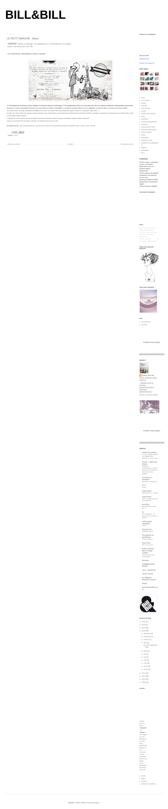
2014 (144, 628)
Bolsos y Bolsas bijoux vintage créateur (148, 551)
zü (143, 512)
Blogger (96, 803)
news (143, 98)
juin (145, 654)
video (143, 116)
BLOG (143, 776)
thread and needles (149, 452)
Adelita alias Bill (148, 375)
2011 (144, 676)
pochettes (144, 119)
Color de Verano (147, 539)
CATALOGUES (146, 132)
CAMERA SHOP (147, 531)
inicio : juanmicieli (149, 570)
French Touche (147, 574)
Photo (144, 487)
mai (145, 657)
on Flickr (144, 325)
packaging (144, 150)
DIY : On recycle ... (148, 545)
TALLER (144, 106)
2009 (144, 682)
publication (145, 138)
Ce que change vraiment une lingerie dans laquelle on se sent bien (150, 456)
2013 (144, 631)
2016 (144, 622)
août (145, 643)
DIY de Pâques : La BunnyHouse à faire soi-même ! (150, 516)
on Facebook (145, 322)
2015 (144, 625)
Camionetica (146, 497)
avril (145, 660)
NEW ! (143, 779)
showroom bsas (146, 140)
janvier (146, 669)
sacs (143, 153)
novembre (147, 636)
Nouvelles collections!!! (149, 481)
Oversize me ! (147, 529)
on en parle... (145, 100)
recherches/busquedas (149, 122)
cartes (143, 135)
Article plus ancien (127, 144)
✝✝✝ (144, 485)
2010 (144, 679)
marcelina (145, 504)
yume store (146, 543)
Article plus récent (13, 144)
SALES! (144, 781)
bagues (143, 147)
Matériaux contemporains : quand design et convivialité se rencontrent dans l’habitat (150, 470)
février (146, 666)
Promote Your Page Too (146, 63)
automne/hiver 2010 (148, 127)
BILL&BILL (35, 14)
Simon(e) (145, 560)
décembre (147, 633)
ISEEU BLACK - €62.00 (150, 493)
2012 (144, 673)
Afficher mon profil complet (148, 395)
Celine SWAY (147, 491)
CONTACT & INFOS (148, 784)
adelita (144, 583)
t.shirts (143, 111)
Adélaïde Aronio (144, 59)
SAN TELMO (145, 108)
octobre (146, 639)
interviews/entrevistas (148, 130)
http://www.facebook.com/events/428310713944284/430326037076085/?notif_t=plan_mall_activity (57, 126)
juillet (146, 651)
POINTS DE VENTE (148, 114)
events (16, 135)
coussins (144, 124)
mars (146, 663)
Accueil (70, 144)
